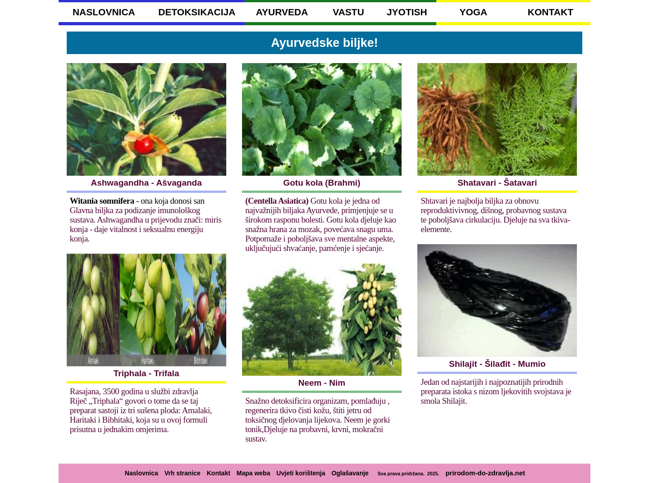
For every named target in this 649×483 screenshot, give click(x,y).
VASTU (348, 12)
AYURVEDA (282, 12)
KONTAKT (550, 12)
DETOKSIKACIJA (196, 12)
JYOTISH (407, 12)
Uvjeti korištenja (300, 473)
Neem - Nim (322, 382)
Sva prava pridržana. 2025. (407, 473)
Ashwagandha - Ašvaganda (146, 182)
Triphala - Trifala (146, 373)
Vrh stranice (183, 473)
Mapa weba (253, 473)
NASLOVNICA (104, 12)
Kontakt (218, 473)
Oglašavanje (350, 473)
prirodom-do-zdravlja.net (485, 473)
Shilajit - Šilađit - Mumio (497, 364)
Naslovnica (141, 473)
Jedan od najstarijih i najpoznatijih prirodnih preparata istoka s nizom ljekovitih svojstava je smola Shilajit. (496, 391)
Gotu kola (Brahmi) (321, 182)
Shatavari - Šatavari (497, 182)
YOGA (473, 12)
